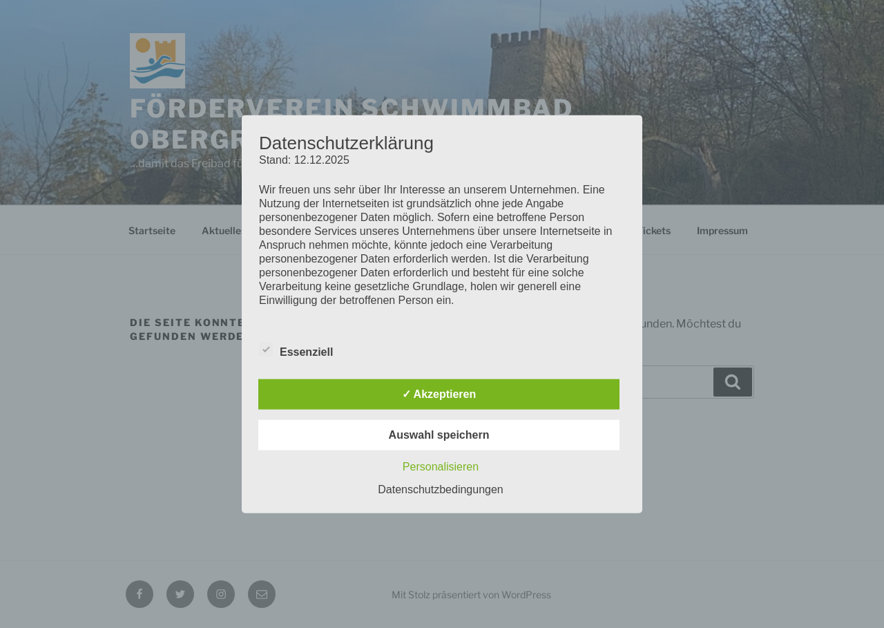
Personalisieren (441, 467)
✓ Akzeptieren (439, 394)
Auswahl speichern (439, 435)
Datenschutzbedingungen (440, 489)
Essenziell (296, 349)
